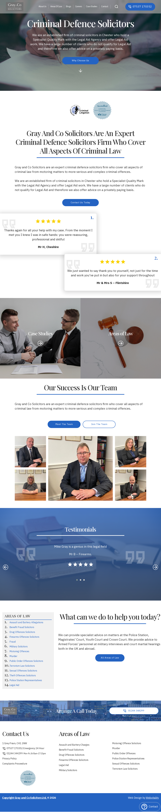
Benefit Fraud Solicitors (21, 628)
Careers (78, 6)
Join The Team (99, 425)
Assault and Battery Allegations (26, 623)
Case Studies (91, 6)
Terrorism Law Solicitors (22, 667)
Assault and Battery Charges (76, 746)
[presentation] (5, 568)
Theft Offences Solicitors (22, 676)
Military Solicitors (18, 648)
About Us (42, 6)
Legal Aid (14, 686)
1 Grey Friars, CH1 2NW (16, 745)
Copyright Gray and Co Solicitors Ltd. (24, 800)
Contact (104, 6)
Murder (13, 657)
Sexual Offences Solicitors (23, 672)
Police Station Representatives (25, 681)
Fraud (12, 643)
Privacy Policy (10, 761)
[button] (77, 580)
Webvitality (152, 800)
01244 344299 (24, 755)
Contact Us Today (80, 203)
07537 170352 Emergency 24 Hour (25, 750)
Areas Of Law (56, 6)
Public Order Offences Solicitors (26, 662)
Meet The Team (64, 425)
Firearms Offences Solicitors (24, 638)
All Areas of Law (109, 659)
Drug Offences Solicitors (22, 633)
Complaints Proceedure (16, 766)
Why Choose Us (80, 60)
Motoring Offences (19, 652)
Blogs (68, 6)
